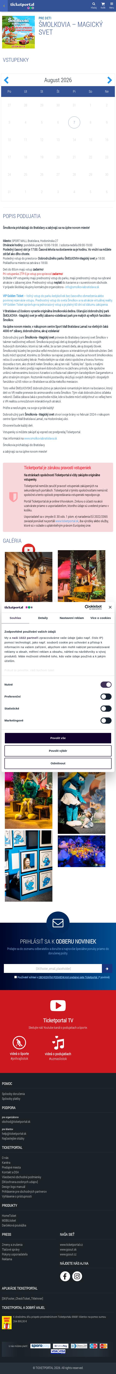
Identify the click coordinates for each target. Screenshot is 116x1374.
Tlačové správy (11, 1249)
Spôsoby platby (11, 1098)
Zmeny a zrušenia (12, 1244)
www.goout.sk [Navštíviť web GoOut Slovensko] (68, 1249)
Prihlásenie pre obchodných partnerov (24, 1191)
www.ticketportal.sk (66, 521)
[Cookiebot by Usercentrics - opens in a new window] (85, 607)
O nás (5, 1158)
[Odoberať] (107, 968)
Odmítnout (58, 763)
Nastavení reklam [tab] (72, 618)
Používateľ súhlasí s (63, 977)
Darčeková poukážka (14, 1225)
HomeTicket (9, 1216)
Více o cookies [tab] (100, 618)
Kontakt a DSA (10, 1172)
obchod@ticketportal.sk (16, 1121)
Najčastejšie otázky (13, 1138)
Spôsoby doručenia (13, 1094)
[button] (103, 6)
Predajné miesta (11, 1167)
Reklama (7, 1259)
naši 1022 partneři (25, 637)
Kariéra (6, 1162)
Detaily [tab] (43, 618)
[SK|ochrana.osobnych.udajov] (20, 1182)
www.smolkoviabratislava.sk (40, 438)
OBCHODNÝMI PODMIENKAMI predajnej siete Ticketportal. (68, 977)
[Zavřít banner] (110, 607)
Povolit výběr (58, 750)
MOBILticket (9, 1220)
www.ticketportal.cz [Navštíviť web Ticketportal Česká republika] (71, 1244)
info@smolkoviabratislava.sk (82, 287)
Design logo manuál (13, 1187)
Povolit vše (58, 738)
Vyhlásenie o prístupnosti (17, 1196)
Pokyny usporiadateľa (14, 1254)
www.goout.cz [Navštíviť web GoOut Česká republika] (68, 1254)
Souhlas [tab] (15, 618)
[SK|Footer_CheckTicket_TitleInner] (22, 1298)
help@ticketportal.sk (14, 1133)
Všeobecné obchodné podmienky (21, 1177)
